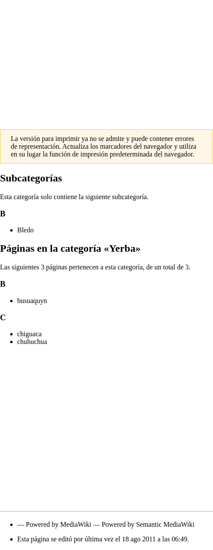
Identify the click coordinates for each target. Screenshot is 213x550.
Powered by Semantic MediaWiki (148, 524)
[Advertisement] (106, 60)
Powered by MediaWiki (58, 524)
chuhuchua (32, 341)
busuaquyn (32, 300)
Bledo (25, 230)
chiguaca (29, 334)
